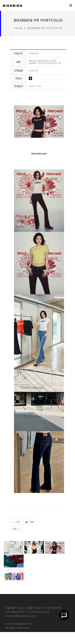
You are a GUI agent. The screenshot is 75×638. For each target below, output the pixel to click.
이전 (16, 522)
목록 (29, 522)
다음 (16, 528)
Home (18, 28)
